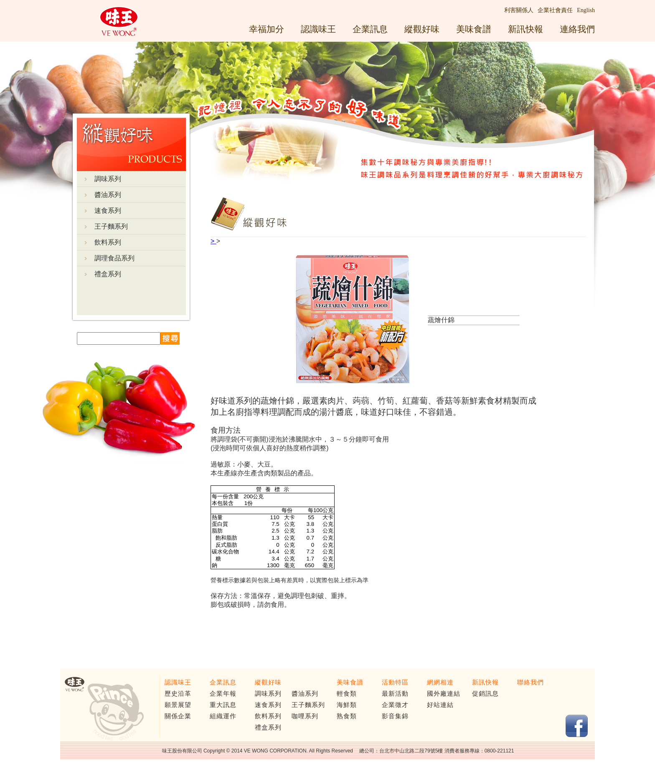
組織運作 (223, 716)
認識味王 (318, 29)
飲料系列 (107, 242)
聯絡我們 (530, 682)
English (586, 10)
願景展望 (178, 705)
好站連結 (440, 705)
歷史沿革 (178, 693)
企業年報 (223, 693)
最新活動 (395, 693)
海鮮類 (347, 705)
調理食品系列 (114, 258)
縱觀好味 (421, 29)
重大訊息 (223, 705)
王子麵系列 (111, 226)
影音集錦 (395, 716)
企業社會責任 (555, 10)
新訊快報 (525, 29)
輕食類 (347, 693)
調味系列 (107, 178)
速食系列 (107, 210)
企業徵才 (395, 705)
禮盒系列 (107, 274)
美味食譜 (473, 29)
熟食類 (347, 716)
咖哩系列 (305, 716)
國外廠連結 (443, 693)
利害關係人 (518, 10)
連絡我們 (577, 29)
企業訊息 (370, 29)
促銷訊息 (485, 693)
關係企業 (178, 716)
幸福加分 (266, 29)
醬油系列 (107, 194)
